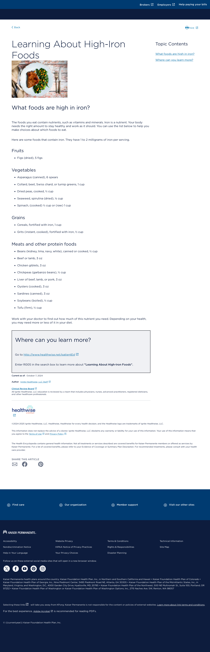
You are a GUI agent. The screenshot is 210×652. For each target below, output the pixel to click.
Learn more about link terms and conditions (181, 605)
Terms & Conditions (117, 541)
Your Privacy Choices (66, 553)
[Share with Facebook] (23, 464)
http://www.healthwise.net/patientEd (51, 354)
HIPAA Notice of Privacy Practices (73, 547)
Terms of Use (37, 434)
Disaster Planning (116, 553)
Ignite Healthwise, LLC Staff (35, 382)
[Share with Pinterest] (41, 464)
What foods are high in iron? (174, 53)
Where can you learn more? (174, 60)
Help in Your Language (15, 553)
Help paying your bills (193, 4)
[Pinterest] (33, 569)
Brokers (147, 4)
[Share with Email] (15, 464)
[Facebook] (15, 569)
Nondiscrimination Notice (17, 547)
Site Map (164, 547)
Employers (166, 4)
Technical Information (171, 541)
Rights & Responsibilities (120, 547)
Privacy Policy (58, 434)
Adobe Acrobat (43, 611)
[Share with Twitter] (32, 464)
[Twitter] (6, 569)
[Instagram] (42, 569)
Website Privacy (64, 541)
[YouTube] (24, 569)
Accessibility (10, 541)
